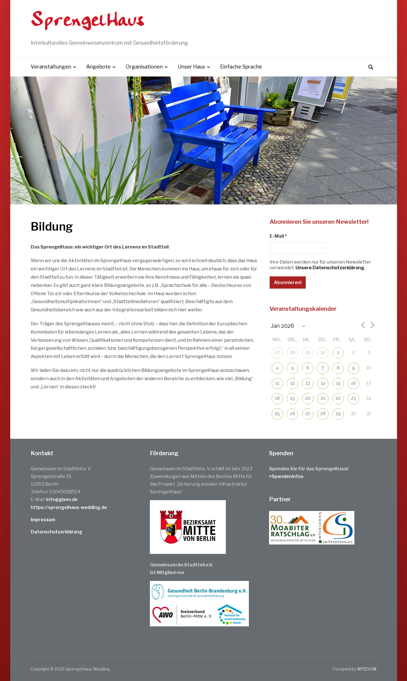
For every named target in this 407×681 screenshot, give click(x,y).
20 (308, 398)
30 (323, 352)
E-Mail (278, 236)
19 (292, 398)
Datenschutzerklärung (56, 532)
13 (307, 383)
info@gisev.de (62, 499)
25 (277, 413)
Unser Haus (191, 67)
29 (307, 352)
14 (323, 383)
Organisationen (144, 67)
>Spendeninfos (286, 476)
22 (338, 398)
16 (353, 383)
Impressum (43, 519)
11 (277, 383)
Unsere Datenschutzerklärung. (330, 267)
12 (292, 383)
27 (277, 352)
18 (277, 398)
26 (292, 413)
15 (338, 383)
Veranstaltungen (51, 67)
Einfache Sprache (241, 67)
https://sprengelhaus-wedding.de (69, 507)
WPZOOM (366, 668)
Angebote (98, 67)
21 (323, 398)
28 (292, 352)
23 (353, 398)
